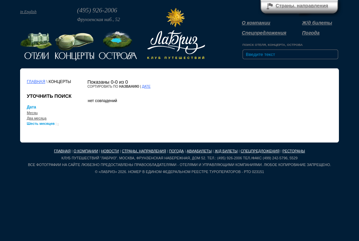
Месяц (32, 113)
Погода (310, 32)
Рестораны (293, 151)
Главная (36, 81)
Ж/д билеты (317, 22)
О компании (256, 22)
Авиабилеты (199, 151)
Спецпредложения (264, 32)
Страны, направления (144, 151)
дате (146, 86)
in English (28, 11)
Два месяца (37, 118)
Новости (110, 151)
